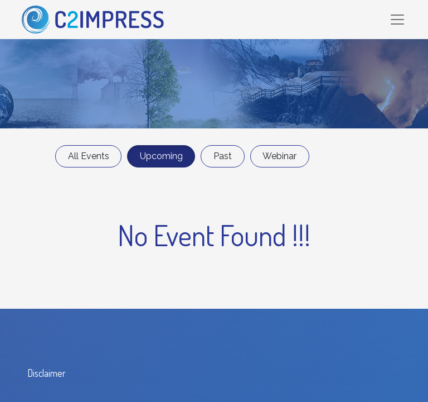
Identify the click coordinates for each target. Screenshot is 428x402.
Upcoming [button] (161, 156)
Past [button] (222, 156)
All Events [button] (88, 156)
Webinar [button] (279, 156)
